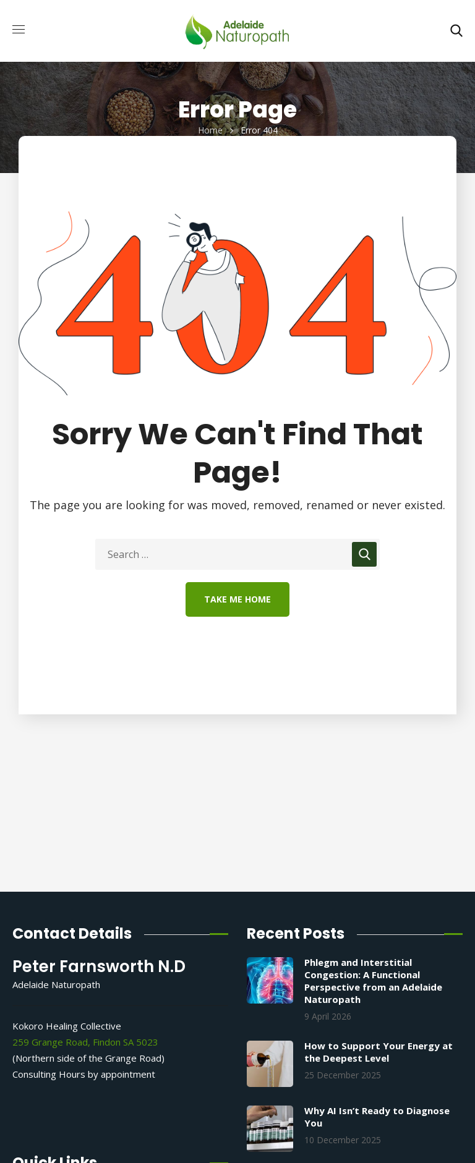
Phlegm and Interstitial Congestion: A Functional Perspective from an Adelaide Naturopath (373, 980)
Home (210, 130)
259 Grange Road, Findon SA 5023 (85, 1042)
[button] (456, 31)
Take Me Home (237, 599)
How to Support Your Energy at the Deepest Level (378, 1051)
